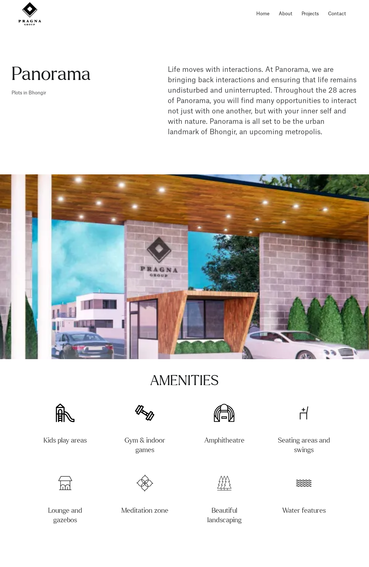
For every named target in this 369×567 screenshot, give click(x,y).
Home (263, 14)
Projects (310, 14)
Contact (337, 14)
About (285, 14)
